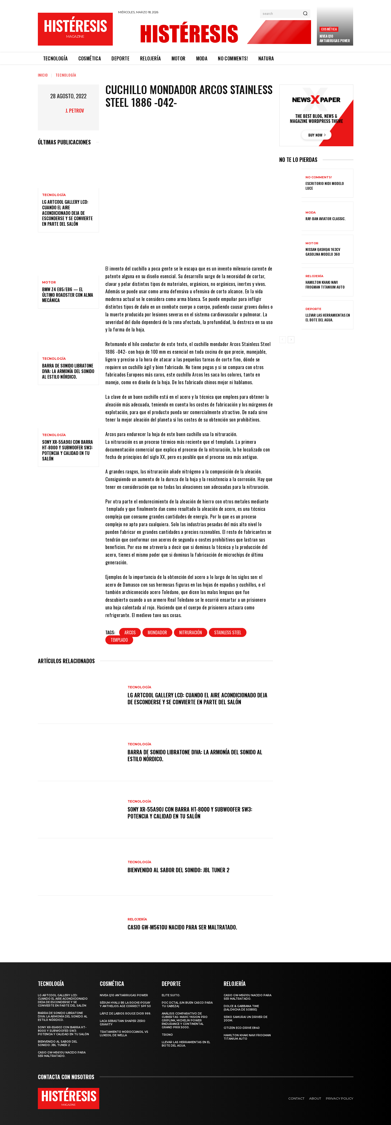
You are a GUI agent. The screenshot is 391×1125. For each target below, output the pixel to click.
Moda (310, 212)
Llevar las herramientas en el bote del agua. (327, 317)
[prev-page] (282, 339)
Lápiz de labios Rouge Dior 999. (125, 1013)
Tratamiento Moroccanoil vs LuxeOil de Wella (124, 1033)
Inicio (43, 75)
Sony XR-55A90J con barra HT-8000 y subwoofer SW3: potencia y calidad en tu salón (67, 450)
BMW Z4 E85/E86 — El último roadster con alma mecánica (67, 295)
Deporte (313, 309)
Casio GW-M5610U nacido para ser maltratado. (182, 927)
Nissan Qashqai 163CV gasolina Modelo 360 (322, 251)
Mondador (157, 632)
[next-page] (291, 339)
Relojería (137, 919)
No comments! (318, 177)
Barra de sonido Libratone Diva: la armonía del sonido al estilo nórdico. (68, 371)
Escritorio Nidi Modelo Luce (324, 185)
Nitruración (190, 632)
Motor (49, 282)
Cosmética (329, 29)
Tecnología (66, 75)
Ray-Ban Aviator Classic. (325, 218)
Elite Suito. (171, 995)
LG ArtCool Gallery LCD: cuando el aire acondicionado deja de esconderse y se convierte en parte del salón (67, 213)
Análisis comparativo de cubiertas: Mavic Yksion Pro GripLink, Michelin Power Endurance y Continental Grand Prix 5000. (185, 1020)
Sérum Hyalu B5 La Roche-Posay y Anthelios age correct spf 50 (125, 1004)
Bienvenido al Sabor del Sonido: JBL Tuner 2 (179, 870)
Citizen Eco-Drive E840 (242, 1028)
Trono (167, 1035)
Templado (119, 640)
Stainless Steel (227, 632)
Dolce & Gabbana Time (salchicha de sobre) (241, 1007)
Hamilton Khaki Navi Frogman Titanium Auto (325, 284)
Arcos (130, 632)
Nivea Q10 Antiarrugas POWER (335, 38)
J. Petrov (74, 110)
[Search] (305, 14)
